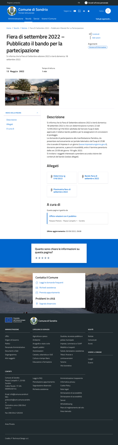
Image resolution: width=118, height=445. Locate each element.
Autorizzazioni (38, 351)
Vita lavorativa (65, 365)
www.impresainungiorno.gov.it (92, 144)
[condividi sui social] (94, 34)
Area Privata (10, 424)
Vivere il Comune (49, 18)
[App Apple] (87, 10)
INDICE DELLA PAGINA (22, 112)
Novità (28, 18)
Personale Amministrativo (15, 347)
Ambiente (36, 340)
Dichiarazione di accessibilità (71, 392)
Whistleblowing (66, 403)
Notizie (90, 336)
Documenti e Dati (11, 351)
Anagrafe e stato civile (41, 343)
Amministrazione (15, 18)
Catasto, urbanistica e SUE (43, 354)
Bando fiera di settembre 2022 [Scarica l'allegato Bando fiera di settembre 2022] (92, 177)
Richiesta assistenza (40, 389)
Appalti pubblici (38, 347)
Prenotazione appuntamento (44, 381)
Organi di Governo (12, 340)
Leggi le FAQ (37, 378)
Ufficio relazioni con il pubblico (62, 216)
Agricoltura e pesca (40, 336)
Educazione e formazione (42, 362)
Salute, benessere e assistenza (72, 351)
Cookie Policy (65, 385)
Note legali (64, 389)
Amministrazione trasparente (71, 378)
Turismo (63, 362)
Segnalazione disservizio (42, 385)
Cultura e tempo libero (41, 358)
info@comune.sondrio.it (19, 394)
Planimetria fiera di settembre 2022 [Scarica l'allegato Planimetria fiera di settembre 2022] (62, 190)
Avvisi (90, 343)
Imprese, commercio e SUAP (71, 343)
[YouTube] (74, 10)
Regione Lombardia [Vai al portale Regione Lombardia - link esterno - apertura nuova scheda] (13, 2)
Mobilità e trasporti (67, 347)
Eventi (90, 362)
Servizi (36, 18)
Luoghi (90, 359)
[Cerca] (108, 11)
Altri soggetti (10, 358)
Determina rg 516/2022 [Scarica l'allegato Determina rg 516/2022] (59, 177)
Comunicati (92, 340)
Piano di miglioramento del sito (72, 407)
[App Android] (83, 10)
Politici (7, 343)
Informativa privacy (67, 381)
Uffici (7, 336)
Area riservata (65, 411)
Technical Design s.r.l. (21, 438)
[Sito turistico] (78, 10)
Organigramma (10, 354)
